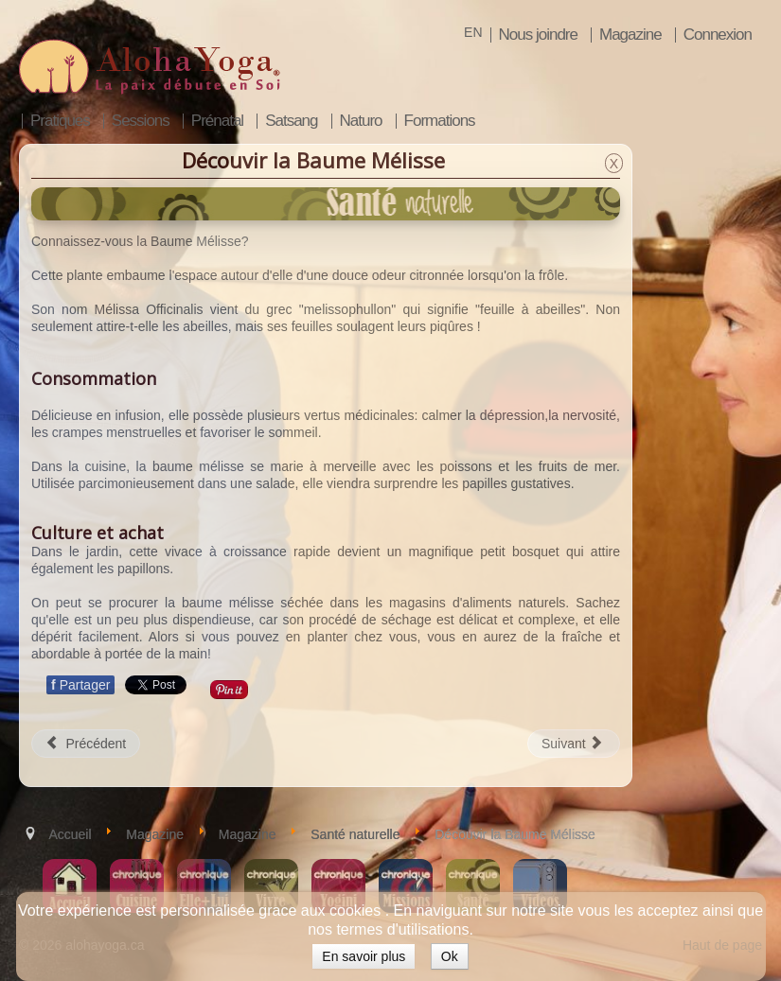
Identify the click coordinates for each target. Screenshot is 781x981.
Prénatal (217, 121)
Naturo (361, 121)
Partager (80, 684)
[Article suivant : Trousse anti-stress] (573, 743)
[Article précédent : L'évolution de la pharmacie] (85, 743)
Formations (439, 121)
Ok (449, 956)
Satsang (291, 121)
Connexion (717, 35)
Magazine (630, 35)
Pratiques (60, 121)
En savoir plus (363, 956)
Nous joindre (538, 35)
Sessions (140, 121)
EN (473, 32)
